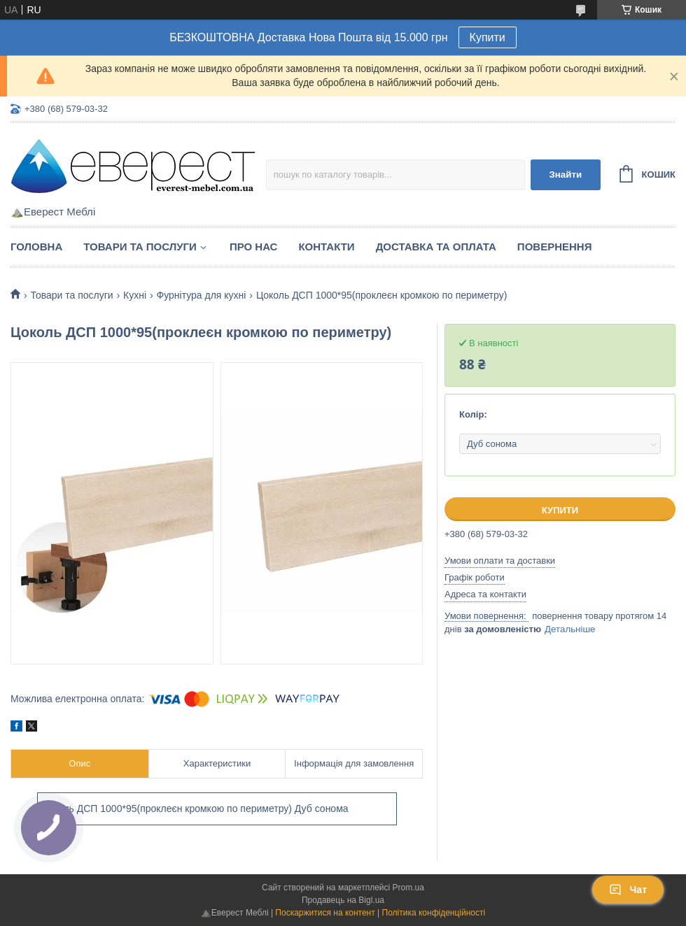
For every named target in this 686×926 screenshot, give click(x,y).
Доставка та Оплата (436, 246)
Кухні (134, 295)
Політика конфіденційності (434, 913)
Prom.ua (408, 887)
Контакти (326, 246)
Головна (36, 246)
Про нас (254, 246)
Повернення (554, 246)
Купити (487, 37)
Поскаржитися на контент (324, 913)
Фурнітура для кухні (201, 295)
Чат (628, 889)
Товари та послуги (140, 246)
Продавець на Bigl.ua (343, 900)
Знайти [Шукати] (565, 174)
